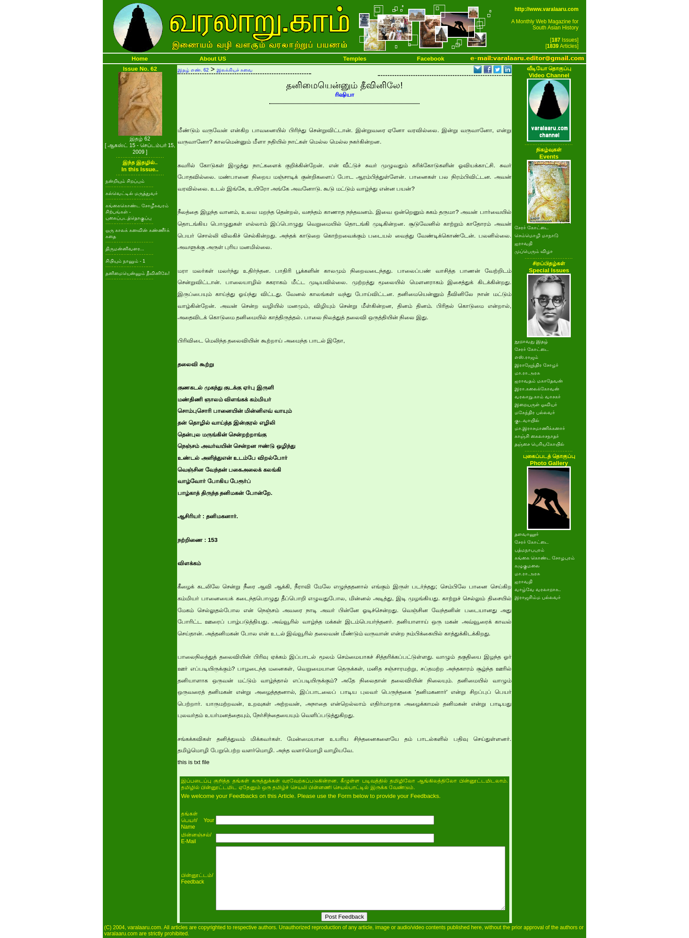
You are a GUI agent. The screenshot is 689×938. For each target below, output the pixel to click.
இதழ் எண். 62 (193, 69)
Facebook (430, 58)
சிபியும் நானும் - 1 (125, 260)
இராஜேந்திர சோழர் (536, 365)
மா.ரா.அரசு (527, 372)
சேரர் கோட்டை (532, 227)
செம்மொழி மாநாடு (536, 235)
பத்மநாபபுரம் (529, 549)
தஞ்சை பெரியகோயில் (539, 444)
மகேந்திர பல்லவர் (535, 412)
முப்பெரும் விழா (534, 251)
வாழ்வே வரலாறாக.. (538, 589)
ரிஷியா (344, 94)
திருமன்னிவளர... (124, 248)
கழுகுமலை (527, 565)
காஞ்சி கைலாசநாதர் (537, 436)
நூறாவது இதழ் (531, 341)
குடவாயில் (527, 420)
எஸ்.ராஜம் (526, 357)
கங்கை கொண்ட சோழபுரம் (545, 557)
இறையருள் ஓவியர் (536, 404)
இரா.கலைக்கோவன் (537, 388)
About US (212, 58)
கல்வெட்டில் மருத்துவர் (131, 193)
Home (140, 58)
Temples (354, 58)
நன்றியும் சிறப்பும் (125, 181)
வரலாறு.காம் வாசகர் (538, 396)
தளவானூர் (527, 534)
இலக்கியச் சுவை (235, 69)
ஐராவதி (524, 243)
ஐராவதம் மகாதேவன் (539, 380)
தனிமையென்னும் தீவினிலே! (137, 273)
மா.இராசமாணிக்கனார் (540, 428)
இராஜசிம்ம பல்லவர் (538, 597)
